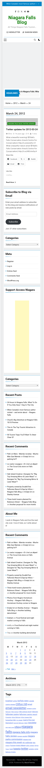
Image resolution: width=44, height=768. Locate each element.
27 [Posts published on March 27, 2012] (12, 663)
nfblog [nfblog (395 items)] (17, 727)
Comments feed (13, 276)
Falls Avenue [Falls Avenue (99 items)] (15, 712)
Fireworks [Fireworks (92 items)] (8, 717)
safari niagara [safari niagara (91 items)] (30, 745)
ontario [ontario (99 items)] (8, 745)
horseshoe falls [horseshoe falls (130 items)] (11, 720)
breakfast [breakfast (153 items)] (9, 701)
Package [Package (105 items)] (13, 745)
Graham (10, 618)
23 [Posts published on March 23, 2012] (26, 660)
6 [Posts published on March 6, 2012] (11, 653)
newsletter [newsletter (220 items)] (32, 723)
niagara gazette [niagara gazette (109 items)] (22, 736)
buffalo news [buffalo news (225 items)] (23, 701)
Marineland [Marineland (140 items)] (9, 723)
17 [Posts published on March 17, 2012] (30, 657)
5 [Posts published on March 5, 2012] (6, 653)
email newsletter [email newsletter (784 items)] (16, 708)
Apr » (13, 669)
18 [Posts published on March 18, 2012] (35, 657)
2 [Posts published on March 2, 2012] (25, 650)
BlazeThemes (30, 762)
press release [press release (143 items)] (21, 745)
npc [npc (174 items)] (34, 743)
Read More (11, 182)
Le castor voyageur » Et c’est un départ (22, 464)
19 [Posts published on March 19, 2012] (7, 660)
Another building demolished (24, 633)
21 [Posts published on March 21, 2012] (16, 660)
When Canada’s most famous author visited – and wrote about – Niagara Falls (20, 4)
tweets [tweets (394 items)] (17, 748)
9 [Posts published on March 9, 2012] (25, 653)
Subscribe (13, 222)
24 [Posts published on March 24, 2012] (30, 660)
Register (10, 261)
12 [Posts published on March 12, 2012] (7, 657)
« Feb (8, 669)
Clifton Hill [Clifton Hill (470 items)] (21, 704)
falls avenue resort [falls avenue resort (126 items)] (25, 712)
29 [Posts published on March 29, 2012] (21, 663)
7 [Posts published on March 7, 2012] (15, 653)
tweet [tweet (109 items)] (11, 749)
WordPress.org (13, 281)
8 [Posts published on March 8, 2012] (20, 653)
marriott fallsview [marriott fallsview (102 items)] (18, 723)
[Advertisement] (22, 65)
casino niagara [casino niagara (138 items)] (10, 704)
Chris (10, 134)
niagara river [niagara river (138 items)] (27, 739)
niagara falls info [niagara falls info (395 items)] (21, 732)
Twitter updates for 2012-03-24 (22, 129)
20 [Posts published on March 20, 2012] (12, 660)
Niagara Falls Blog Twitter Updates (21, 124)
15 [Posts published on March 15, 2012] (21, 657)
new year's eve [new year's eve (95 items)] (10, 727)
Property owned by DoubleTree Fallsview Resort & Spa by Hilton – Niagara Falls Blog (20, 489)
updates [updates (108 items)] (31, 749)
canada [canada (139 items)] (31, 701)
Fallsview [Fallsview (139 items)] (35, 712)
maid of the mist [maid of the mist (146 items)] (29, 720)
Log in (9, 266)
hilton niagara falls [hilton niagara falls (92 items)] (26, 717)
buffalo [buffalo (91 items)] (15, 701)
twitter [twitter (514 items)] (24, 748)
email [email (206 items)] (30, 704)
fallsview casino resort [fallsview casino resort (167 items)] (28, 714)
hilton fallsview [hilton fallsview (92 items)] (16, 717)
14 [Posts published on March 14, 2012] (16, 657)
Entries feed (12, 271)
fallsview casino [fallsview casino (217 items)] (12, 714)
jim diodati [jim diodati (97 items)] (19, 720)
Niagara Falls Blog (22, 20)
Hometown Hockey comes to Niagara (22, 603)
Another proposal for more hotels (23, 504)
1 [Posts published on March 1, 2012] (20, 650)
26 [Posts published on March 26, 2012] (7, 663)
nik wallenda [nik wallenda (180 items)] (27, 743)
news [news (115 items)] (25, 723)
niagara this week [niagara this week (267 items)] (14, 742)
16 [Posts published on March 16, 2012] (26, 657)
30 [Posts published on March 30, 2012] (26, 663)
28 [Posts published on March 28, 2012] (16, 663)
